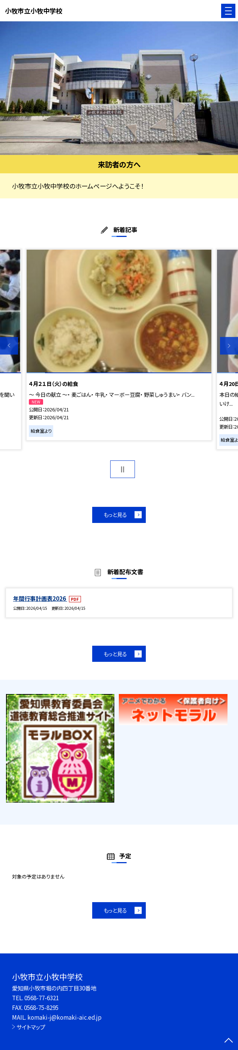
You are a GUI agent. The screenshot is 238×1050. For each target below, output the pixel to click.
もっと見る (115, 514)
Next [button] (229, 346)
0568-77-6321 (41, 997)
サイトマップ (30, 1027)
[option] (119, 88)
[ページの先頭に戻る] (228, 1041)
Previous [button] (9, 346)
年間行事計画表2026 (40, 598)
